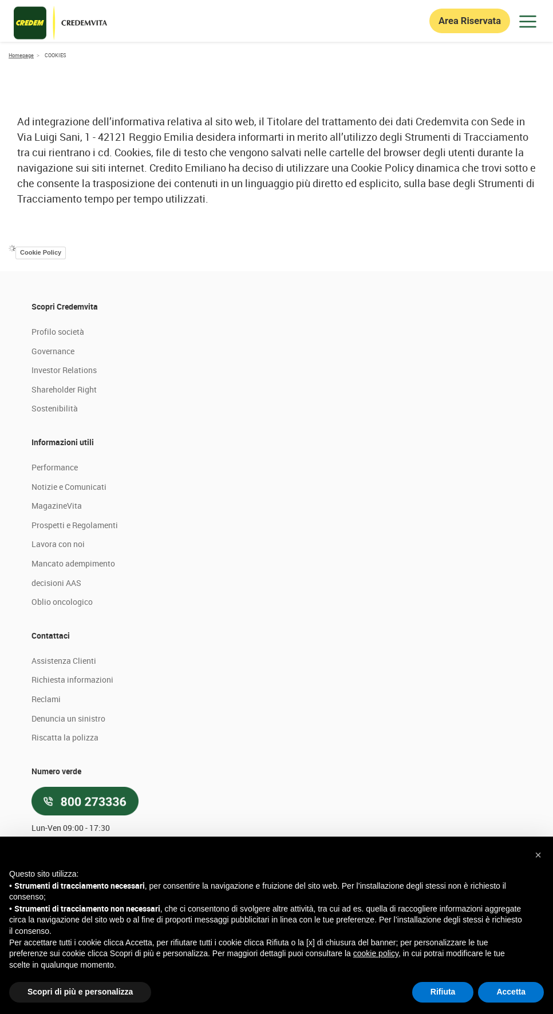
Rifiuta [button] (443, 991)
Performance (54, 546)
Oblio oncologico (62, 681)
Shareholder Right (64, 468)
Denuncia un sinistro (68, 797)
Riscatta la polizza (64, 816)
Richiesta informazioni (72, 759)
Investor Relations (64, 449)
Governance (52, 430)
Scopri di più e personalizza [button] (80, 991)
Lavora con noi (58, 623)
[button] (538, 855)
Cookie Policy (40, 331)
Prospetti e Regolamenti (74, 604)
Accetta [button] (511, 991)
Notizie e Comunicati (68, 565)
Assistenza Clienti (63, 739)
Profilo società (57, 410)
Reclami (46, 778)
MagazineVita (56, 585)
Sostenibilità (54, 487)
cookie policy (375, 953)
